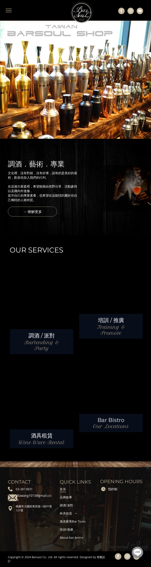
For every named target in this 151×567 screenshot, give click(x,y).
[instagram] (130, 11)
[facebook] (121, 11)
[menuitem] (77, 489)
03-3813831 (24, 489)
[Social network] (137, 553)
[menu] (9, 10)
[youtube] (140, 11)
